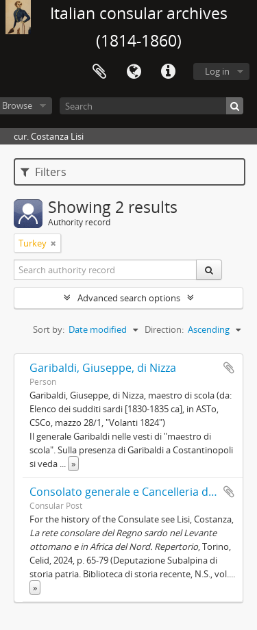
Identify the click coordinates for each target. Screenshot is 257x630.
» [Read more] (73, 463)
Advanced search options (128, 298)
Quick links (168, 72)
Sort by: (48, 329)
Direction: (164, 329)
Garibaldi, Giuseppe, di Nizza (102, 367)
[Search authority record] (105, 270)
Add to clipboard (229, 368)
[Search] (151, 105)
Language (134, 72)
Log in (217, 71)
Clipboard (99, 72)
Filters (43, 171)
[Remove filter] (53, 243)
